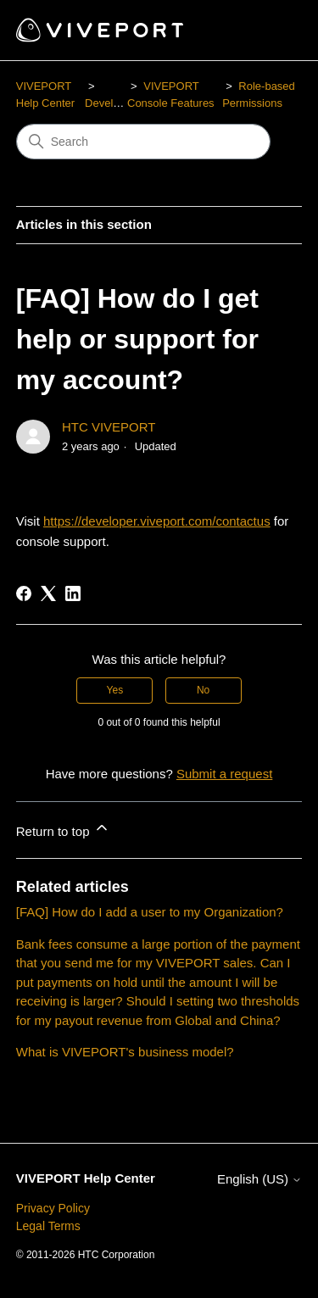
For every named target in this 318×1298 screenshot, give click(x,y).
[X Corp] (48, 593)
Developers (113, 103)
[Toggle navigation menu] (272, 30)
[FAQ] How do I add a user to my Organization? (149, 912)
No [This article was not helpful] (203, 690)
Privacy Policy (53, 1208)
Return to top (63, 828)
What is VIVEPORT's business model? (125, 1052)
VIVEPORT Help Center (85, 1178)
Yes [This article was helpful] (115, 690)
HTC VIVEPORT (109, 427)
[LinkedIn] (73, 593)
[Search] (143, 142)
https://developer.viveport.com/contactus (157, 521)
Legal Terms (48, 1226)
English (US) (259, 1179)
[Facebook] (23, 593)
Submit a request (224, 773)
